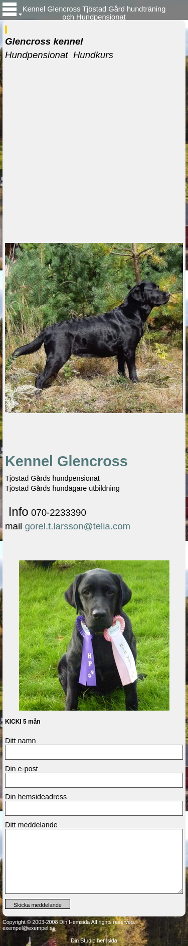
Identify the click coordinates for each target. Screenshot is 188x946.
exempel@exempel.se (29, 928)
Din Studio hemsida (94, 940)
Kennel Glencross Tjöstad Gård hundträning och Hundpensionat (94, 12)
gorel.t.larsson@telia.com (77, 526)
